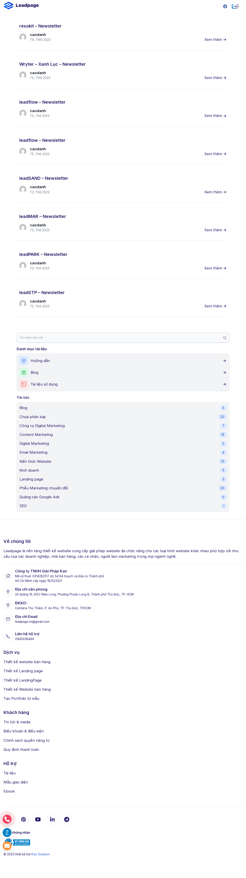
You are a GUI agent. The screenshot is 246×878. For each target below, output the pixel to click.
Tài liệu (10, 773)
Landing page (123, 479)
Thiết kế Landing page (23, 671)
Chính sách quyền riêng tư (26, 740)
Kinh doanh (123, 470)
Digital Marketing (123, 443)
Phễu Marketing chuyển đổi (123, 488)
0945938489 (24, 639)
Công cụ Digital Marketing (123, 425)
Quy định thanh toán (21, 749)
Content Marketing (123, 434)
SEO (123, 506)
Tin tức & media (17, 722)
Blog (123, 408)
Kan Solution (40, 854)
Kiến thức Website (123, 461)
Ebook (9, 791)
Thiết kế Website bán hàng (27, 689)
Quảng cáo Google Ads (123, 497)
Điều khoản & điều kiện (24, 731)
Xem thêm (215, 39)
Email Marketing (123, 452)
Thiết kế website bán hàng (27, 662)
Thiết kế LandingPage (23, 680)
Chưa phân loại (123, 416)
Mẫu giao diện (16, 782)
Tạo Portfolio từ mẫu (21, 698)
